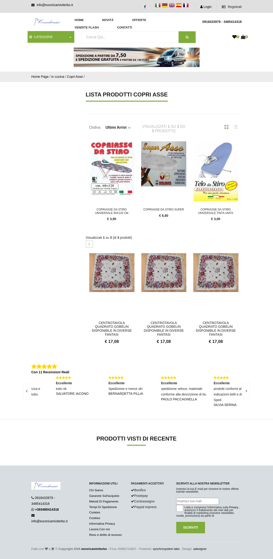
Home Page (40, 76)
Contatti (124, 27)
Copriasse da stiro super (163, 209)
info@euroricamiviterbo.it (55, 5)
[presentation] (26, 391)
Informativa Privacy (102, 523)
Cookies (94, 512)
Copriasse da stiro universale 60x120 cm (111, 211)
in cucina (57, 76)
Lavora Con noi (99, 529)
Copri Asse (75, 76)
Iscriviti (190, 527)
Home (79, 20)
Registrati (232, 7)
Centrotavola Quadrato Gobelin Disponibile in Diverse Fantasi (112, 328)
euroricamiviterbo (94, 549)
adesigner (200, 549)
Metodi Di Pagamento (103, 501)
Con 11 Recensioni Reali (50, 372)
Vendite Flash (87, 27)
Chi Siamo (96, 490)
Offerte (139, 20)
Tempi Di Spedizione (103, 507)
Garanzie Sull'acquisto (104, 496)
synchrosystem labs (166, 549)
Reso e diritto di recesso (105, 535)
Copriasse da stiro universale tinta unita (215, 211)
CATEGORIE (41, 37)
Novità (108, 20)
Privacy (233, 507)
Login (206, 7)
